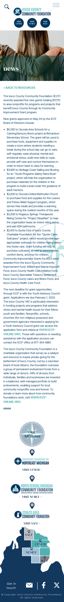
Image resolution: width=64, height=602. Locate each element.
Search (7, 6)
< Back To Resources (19, 87)
